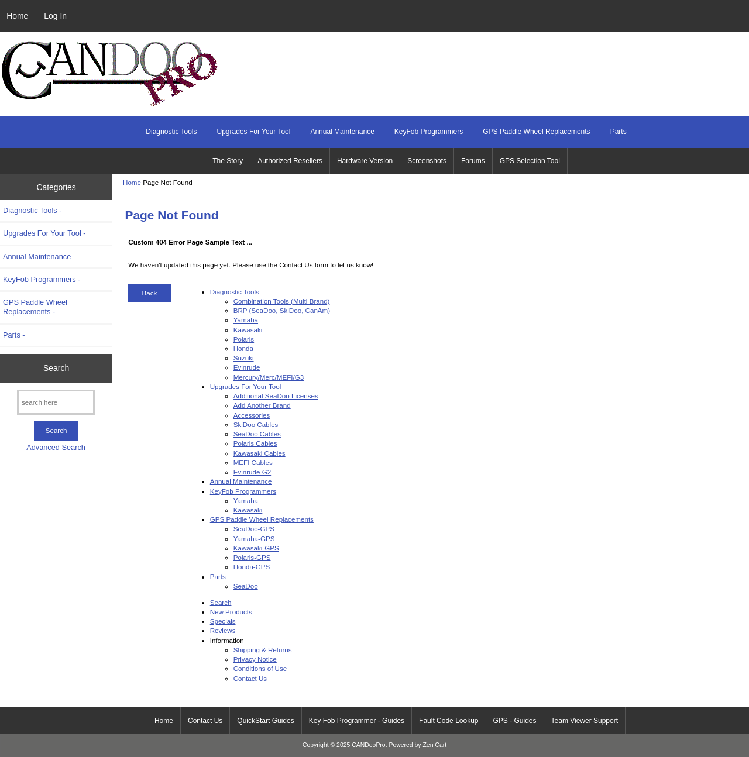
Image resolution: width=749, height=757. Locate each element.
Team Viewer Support (585, 721)
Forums (473, 161)
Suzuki (243, 358)
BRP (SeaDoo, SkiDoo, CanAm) (281, 310)
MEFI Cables (253, 462)
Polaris (243, 339)
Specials (223, 621)
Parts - (14, 335)
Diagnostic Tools (171, 132)
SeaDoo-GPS (253, 528)
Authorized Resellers (289, 161)
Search (56, 368)
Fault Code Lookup (448, 721)
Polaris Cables (255, 443)
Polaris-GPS (252, 557)
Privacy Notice (255, 659)
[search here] (56, 402)
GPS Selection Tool (530, 161)
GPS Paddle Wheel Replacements (536, 132)
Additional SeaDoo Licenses (275, 396)
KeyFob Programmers (428, 132)
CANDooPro (368, 745)
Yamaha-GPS (254, 538)
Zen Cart (434, 745)
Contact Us (250, 678)
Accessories (251, 415)
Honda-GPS (251, 566)
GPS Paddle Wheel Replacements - (35, 307)
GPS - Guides (515, 721)
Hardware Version (365, 161)
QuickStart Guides (265, 721)
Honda (243, 348)
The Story (227, 161)
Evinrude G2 (252, 472)
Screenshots (426, 161)
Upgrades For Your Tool (254, 132)
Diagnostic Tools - (32, 210)
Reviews (223, 630)
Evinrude (246, 367)
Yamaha (245, 320)
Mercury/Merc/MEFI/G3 (268, 377)
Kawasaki (248, 329)
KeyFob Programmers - (42, 279)
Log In (55, 15)
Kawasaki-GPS (256, 548)
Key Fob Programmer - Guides (356, 721)
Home (17, 15)
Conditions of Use (260, 668)
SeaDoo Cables (257, 434)
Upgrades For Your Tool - (44, 233)
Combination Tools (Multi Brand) (281, 301)
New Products (231, 611)
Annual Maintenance (342, 132)
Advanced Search (55, 447)
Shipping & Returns (262, 649)
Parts (618, 132)
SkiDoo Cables (256, 424)
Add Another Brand (262, 405)
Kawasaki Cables (259, 453)
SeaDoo (245, 586)
